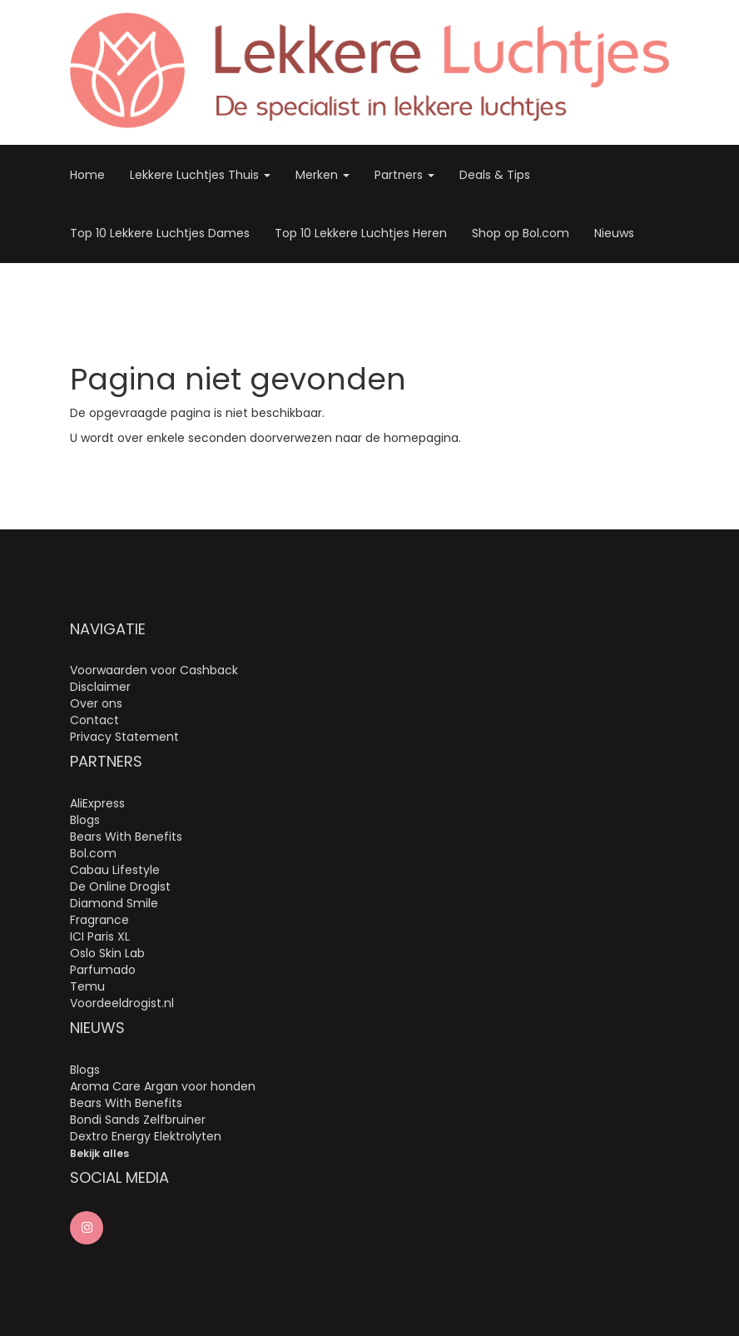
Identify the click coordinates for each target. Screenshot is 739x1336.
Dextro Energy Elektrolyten (145, 1136)
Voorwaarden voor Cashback (154, 670)
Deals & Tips (494, 174)
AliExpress (97, 803)
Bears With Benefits (126, 836)
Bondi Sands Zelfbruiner (138, 1119)
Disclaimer (100, 686)
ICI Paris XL (100, 936)
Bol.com (93, 853)
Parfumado (103, 969)
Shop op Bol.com (520, 233)
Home (87, 174)
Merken (322, 174)
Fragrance (99, 919)
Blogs (85, 820)
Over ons (96, 703)
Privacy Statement (124, 736)
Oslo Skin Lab (107, 953)
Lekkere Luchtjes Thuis (200, 174)
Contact (94, 720)
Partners (404, 174)
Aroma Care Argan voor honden (162, 1086)
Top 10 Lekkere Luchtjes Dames (160, 233)
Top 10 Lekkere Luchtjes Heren (361, 233)
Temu (87, 986)
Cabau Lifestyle (115, 870)
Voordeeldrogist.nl (122, 1003)
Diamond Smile (114, 903)
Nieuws (614, 233)
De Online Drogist (120, 886)
